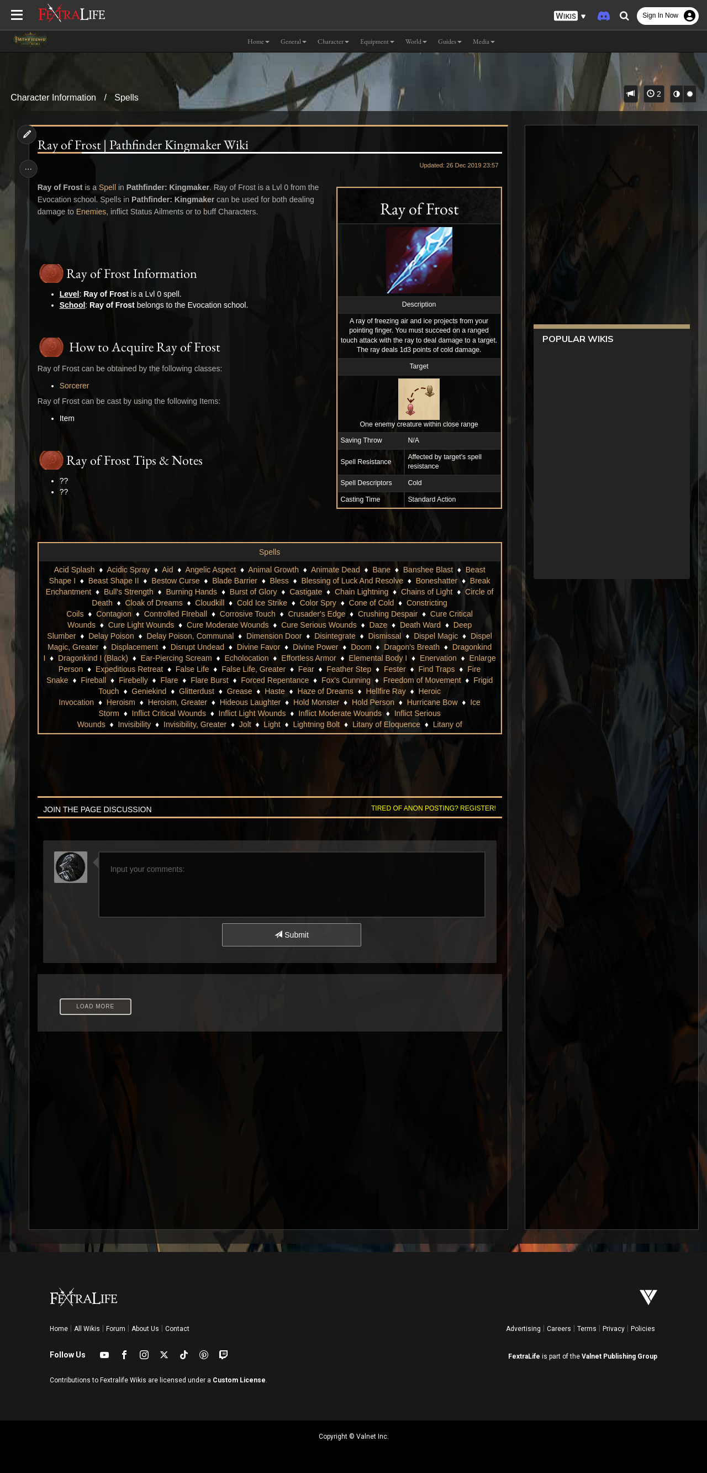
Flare (309, 680)
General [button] (294, 41)
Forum (115, 1329)
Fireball (233, 680)
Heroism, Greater (222, 702)
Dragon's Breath (412, 647)
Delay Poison (111, 636)
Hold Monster (361, 702)
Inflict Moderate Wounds (360, 713)
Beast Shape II (113, 580)
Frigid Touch (200, 691)
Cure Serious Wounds (319, 624)
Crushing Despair (387, 613)
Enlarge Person (166, 669)
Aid (167, 569)
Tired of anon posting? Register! (431, 808)
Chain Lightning (361, 591)
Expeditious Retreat (239, 669)
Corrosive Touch (247, 613)
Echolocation (293, 658)
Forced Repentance (415, 680)
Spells (126, 97)
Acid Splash (74, 569)
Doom (361, 647)
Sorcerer (76, 385)
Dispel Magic (436, 636)
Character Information (53, 97)
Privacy (614, 1329)
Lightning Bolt (316, 724)
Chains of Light (426, 591)
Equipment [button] (377, 41)
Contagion (113, 613)
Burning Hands (191, 591)
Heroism (165, 702)
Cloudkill (209, 602)
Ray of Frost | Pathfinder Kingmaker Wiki (144, 145)
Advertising (523, 1329)
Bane (381, 569)
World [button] (416, 41)
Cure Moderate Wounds (227, 624)
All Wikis (87, 1329)
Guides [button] (450, 41)
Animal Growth (273, 569)
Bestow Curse (175, 580)
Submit (291, 934)
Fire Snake (189, 680)
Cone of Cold (371, 602)
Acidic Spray (128, 569)
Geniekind (250, 691)
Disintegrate (335, 636)
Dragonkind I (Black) (139, 658)
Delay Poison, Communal (190, 636)
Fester (98, 680)
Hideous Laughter (295, 702)
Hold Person (418, 702)
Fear (416, 669)
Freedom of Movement (127, 691)
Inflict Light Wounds (271, 713)
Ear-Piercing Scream (222, 658)
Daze (378, 624)
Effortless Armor (355, 658)
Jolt (245, 724)
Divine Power (314, 647)
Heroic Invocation (109, 702)
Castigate (305, 591)
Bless (279, 580)
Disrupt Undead (197, 647)
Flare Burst (349, 680)
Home (59, 1329)
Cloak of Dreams (153, 602)
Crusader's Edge (316, 613)
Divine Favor (258, 647)
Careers (559, 1329)
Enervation (108, 669)
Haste (376, 691)
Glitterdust (298, 691)
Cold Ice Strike (261, 602)
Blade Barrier (234, 580)
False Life (302, 669)
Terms (587, 1329)
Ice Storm (122, 713)
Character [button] (333, 41)
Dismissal (384, 636)
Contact (177, 1329)
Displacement (134, 647)
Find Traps (140, 680)
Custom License (239, 1380)
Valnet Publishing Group (619, 1356)
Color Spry (317, 602)
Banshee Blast (427, 569)
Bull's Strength (128, 591)
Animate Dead (335, 569)
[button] (570, 16)
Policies (643, 1329)
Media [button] (484, 41)
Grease (341, 691)
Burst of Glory (253, 591)
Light (271, 724)
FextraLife (524, 1356)
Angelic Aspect (210, 569)
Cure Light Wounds (141, 624)
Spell (108, 187)
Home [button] (258, 41)
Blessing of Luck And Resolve (352, 580)
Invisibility (134, 724)
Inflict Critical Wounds (188, 713)
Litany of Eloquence (386, 724)
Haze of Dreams (427, 691)
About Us (145, 1329)
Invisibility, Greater (194, 724)
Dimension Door (273, 636)
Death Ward (419, 624)
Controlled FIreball (175, 613)
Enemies (92, 211)
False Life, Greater (363, 669)
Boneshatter (436, 580)
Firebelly (273, 680)
